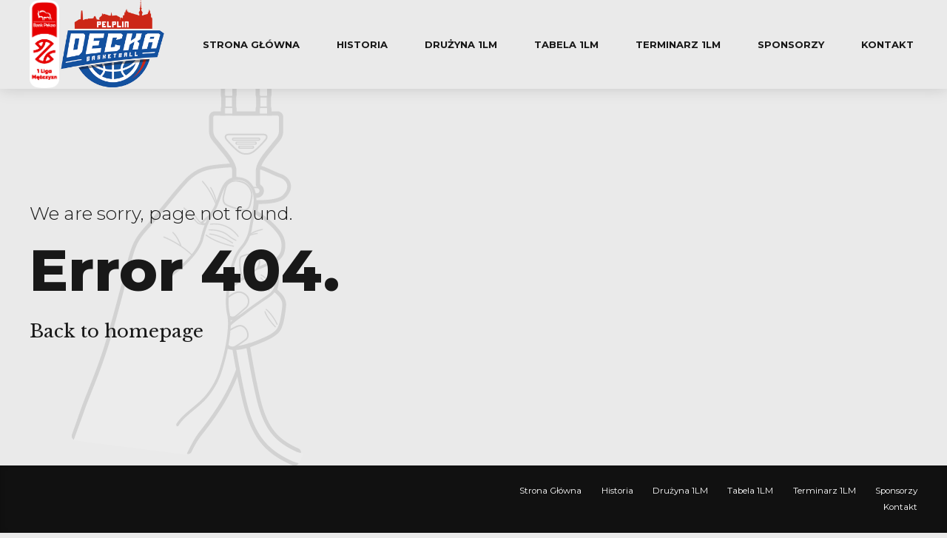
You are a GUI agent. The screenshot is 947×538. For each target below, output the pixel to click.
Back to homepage (116, 331)
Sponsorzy (791, 44)
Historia (362, 44)
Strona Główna (251, 44)
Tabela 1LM (566, 44)
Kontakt (887, 44)
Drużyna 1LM (461, 44)
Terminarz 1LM (678, 44)
